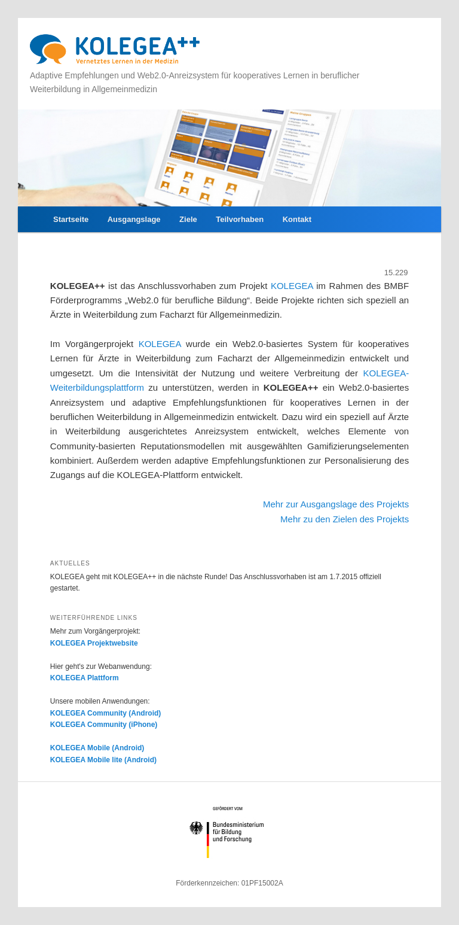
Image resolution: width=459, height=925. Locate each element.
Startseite (70, 219)
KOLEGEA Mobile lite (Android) (103, 760)
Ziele (188, 219)
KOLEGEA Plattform (84, 678)
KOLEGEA (293, 286)
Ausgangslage (134, 219)
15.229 (396, 272)
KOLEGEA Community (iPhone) (104, 724)
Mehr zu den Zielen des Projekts (344, 519)
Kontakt (297, 219)
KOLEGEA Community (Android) (105, 713)
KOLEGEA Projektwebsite (94, 643)
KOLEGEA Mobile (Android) (97, 748)
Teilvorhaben (240, 219)
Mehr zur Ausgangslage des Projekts (336, 504)
